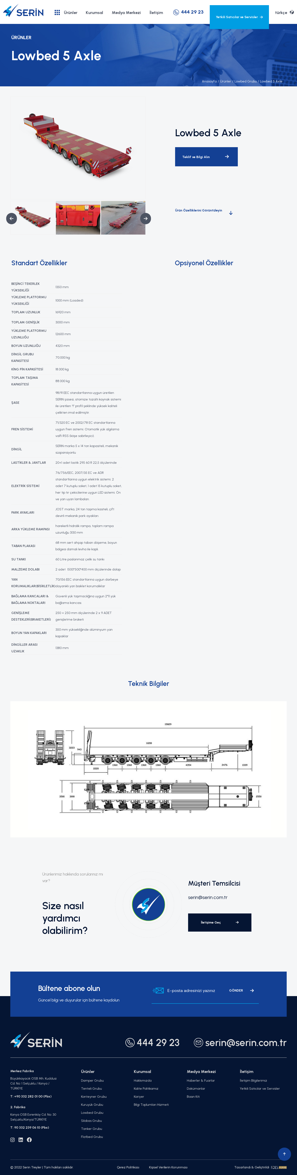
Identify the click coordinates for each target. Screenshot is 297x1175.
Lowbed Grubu (244, 81)
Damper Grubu (92, 1080)
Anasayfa (209, 81)
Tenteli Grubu (91, 1088)
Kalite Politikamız (146, 1088)
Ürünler (66, 12)
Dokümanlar (196, 1088)
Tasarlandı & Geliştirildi (260, 1167)
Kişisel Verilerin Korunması (168, 1167)
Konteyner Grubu (94, 1097)
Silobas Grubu (91, 1121)
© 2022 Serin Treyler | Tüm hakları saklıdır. (41, 1167)
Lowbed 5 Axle (270, 81)
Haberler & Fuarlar (201, 1080)
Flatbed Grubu (92, 1137)
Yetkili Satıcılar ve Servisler (239, 17)
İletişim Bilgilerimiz (253, 1080)
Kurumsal (94, 12)
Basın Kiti (193, 1097)
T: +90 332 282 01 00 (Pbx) (31, 1096)
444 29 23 (188, 12)
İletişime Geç (220, 922)
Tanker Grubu (91, 1129)
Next (142, 218)
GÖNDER (241, 990)
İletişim (156, 12)
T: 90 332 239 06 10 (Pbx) (29, 1127)
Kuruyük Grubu (92, 1105)
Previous (8, 218)
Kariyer (139, 1097)
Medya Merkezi (126, 12)
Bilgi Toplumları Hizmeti (151, 1105)
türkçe (284, 12)
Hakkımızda (143, 1080)
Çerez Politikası (128, 1167)
